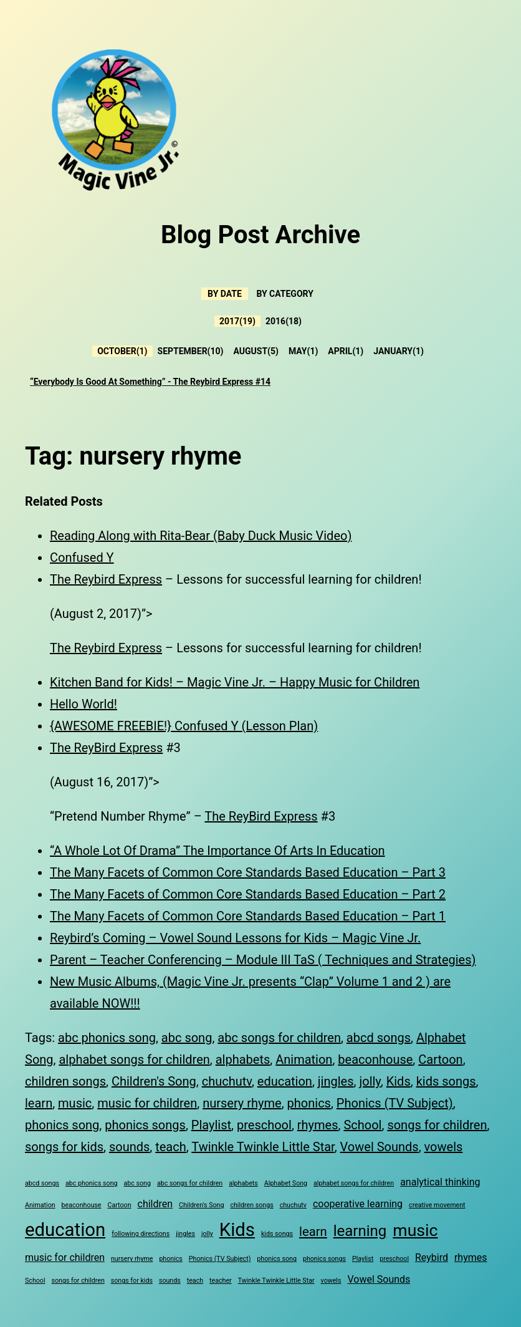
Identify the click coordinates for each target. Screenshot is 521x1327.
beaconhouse (375, 1059)
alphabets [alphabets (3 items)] (243, 1183)
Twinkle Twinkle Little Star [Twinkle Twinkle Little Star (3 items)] (276, 1280)
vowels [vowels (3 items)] (331, 1280)
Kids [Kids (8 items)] (237, 1229)
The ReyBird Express (106, 747)
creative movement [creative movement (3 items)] (437, 1205)
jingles (336, 1081)
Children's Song (154, 1081)
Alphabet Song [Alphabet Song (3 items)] (285, 1183)
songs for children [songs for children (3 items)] (78, 1280)
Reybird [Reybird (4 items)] (431, 1257)
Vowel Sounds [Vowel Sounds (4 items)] (378, 1279)
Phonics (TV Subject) (395, 1103)
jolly (369, 1081)
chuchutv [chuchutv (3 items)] (293, 1205)
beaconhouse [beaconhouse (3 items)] (82, 1205)
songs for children (437, 1124)
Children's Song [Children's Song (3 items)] (201, 1205)
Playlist (211, 1124)
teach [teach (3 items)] (195, 1280)
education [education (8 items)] (65, 1229)
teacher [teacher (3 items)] (220, 1280)
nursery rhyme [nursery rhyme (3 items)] (132, 1259)
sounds (129, 1146)
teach (170, 1146)
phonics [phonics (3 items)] (170, 1259)
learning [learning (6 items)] (360, 1231)
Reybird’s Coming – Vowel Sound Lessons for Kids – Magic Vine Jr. (235, 937)
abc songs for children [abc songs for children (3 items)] (189, 1183)
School (362, 1124)
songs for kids (64, 1146)
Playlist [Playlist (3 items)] (362, 1259)
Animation (303, 1059)
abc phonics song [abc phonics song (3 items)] (91, 1183)
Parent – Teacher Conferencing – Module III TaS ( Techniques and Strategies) (263, 959)
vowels (443, 1146)
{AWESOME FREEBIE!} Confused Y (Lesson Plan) (184, 725)
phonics (309, 1103)
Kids (398, 1081)
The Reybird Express (106, 579)
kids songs (446, 1081)
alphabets (243, 1059)
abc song (187, 1037)
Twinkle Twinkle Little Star (262, 1146)
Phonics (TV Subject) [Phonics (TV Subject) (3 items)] (220, 1259)
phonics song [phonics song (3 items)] (277, 1259)
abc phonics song (107, 1037)
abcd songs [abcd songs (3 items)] (42, 1183)
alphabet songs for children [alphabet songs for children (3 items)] (353, 1183)
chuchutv (227, 1081)
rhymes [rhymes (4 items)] (470, 1257)
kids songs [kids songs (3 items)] (277, 1234)
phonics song (62, 1124)
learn (38, 1103)
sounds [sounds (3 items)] (170, 1280)
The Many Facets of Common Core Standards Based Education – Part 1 (248, 916)
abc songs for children (279, 1037)
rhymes (317, 1124)
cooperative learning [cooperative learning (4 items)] (358, 1204)
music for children (147, 1103)
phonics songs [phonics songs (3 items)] (324, 1259)
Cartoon (440, 1059)
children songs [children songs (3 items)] (251, 1205)
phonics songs (145, 1124)
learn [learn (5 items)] (313, 1231)
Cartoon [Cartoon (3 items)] (119, 1205)
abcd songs (379, 1037)
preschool (264, 1124)
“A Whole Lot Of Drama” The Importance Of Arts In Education (217, 850)
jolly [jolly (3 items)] (207, 1234)
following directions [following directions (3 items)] (141, 1234)
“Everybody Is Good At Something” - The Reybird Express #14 (150, 382)
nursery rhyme (242, 1103)
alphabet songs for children (134, 1059)
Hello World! (83, 704)
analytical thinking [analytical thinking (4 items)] (440, 1182)
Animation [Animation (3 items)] (40, 1205)
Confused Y (82, 557)
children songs (65, 1081)
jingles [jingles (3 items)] (185, 1234)
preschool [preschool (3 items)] (394, 1259)
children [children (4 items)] (155, 1204)
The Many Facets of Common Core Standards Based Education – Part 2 (248, 894)
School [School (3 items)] (35, 1280)
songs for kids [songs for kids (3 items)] (132, 1280)
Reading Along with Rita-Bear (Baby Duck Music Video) (200, 535)
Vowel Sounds (379, 1146)
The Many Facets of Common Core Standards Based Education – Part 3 (248, 872)
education (284, 1081)
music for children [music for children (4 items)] (65, 1257)
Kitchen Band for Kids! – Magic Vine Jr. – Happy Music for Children (234, 682)
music (75, 1103)
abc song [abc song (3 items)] (136, 1183)
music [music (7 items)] (415, 1230)
